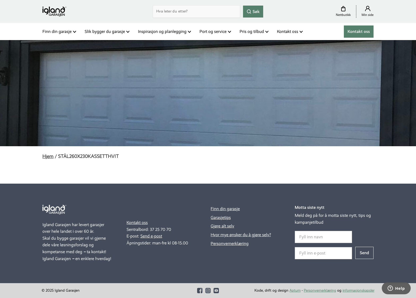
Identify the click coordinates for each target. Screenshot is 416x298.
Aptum (295, 290)
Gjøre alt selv (222, 225)
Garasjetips (221, 217)
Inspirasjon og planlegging (162, 31)
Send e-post (151, 236)
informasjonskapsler (358, 290)
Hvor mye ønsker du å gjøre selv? (241, 234)
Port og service (213, 31)
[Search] (196, 11)
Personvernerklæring (230, 243)
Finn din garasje (57, 31)
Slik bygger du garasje (105, 31)
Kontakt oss (287, 31)
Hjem (48, 156)
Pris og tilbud (252, 31)
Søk (253, 11)
